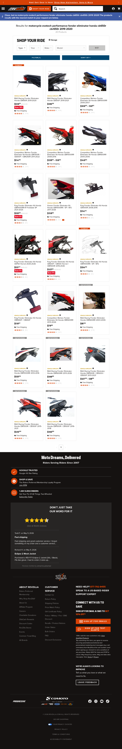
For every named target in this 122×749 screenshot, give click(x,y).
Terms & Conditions (61, 732)
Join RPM (23, 485)
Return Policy (50, 597)
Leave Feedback (87, 680)
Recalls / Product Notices (55, 621)
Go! (97, 47)
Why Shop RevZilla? (27, 596)
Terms (89, 655)
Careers (22, 609)
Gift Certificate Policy (53, 609)
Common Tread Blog (27, 634)
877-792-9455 (98, 584)
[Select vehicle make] (48, 48)
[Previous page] (56, 447)
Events (22, 629)
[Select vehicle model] (71, 48)
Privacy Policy (61, 727)
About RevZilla (29, 585)
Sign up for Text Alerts (95, 627)
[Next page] (65, 447)
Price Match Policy (52, 605)
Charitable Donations (27, 613)
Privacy (96, 655)
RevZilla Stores (25, 625)
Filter (36, 57)
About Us (23, 600)
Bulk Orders (50, 629)
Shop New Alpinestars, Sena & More (73, 2)
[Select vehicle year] (35, 48)
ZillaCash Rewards (26, 617)
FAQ (46, 633)
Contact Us (49, 593)
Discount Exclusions (53, 637)
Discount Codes (25, 621)
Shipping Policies (52, 601)
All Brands (23, 638)
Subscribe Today (26, 496)
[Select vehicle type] (22, 48)
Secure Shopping (61, 717)
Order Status (50, 625)
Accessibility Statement (61, 737)
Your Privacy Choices (62, 722)
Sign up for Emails (95, 619)
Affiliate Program (26, 605)
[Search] (77, 8)
